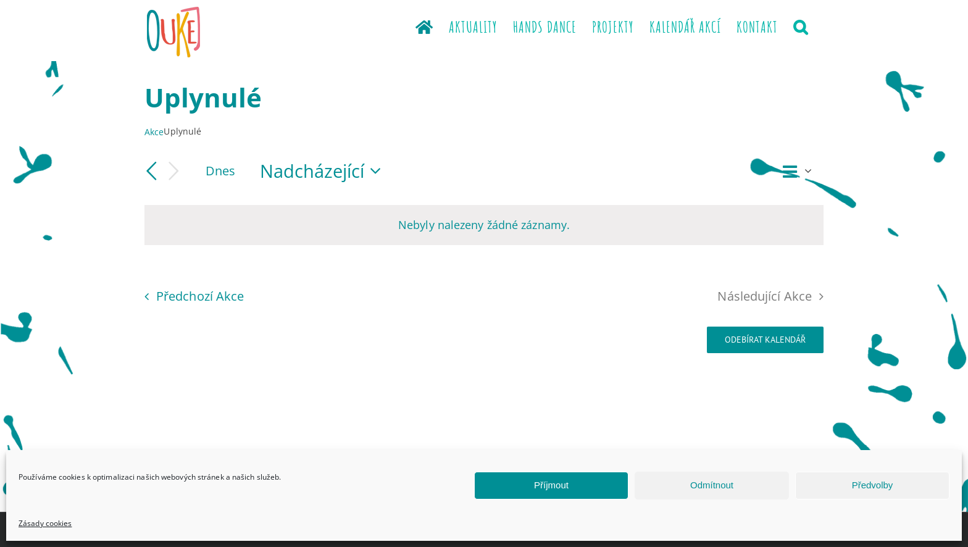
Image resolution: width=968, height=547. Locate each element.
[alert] (484, 224)
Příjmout (551, 485)
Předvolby (872, 485)
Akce (154, 132)
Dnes (220, 170)
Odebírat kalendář (765, 340)
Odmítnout (711, 485)
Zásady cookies (45, 523)
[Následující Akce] (174, 171)
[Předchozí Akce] (151, 171)
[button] (800, 26)
